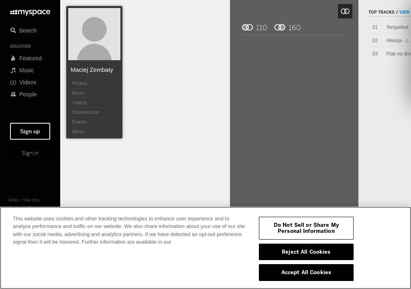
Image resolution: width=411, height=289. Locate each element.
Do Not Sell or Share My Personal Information (306, 228)
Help (13, 199)
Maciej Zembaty (92, 69)
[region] (205, 248)
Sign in (30, 153)
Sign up (30, 131)
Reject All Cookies (306, 251)
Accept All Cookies (306, 272)
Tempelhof (397, 27)
